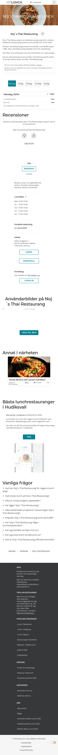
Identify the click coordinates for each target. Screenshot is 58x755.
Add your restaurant (25, 673)
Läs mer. (39, 65)
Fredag (46, 83)
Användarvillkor (26, 743)
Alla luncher (21, 708)
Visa (29, 437)
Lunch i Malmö (23, 634)
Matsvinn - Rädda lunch (26, 645)
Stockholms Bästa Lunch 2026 (29, 718)
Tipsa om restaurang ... (26, 613)
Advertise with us (24, 696)
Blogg (19, 713)
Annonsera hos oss (24, 690)
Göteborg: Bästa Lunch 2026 (28, 724)
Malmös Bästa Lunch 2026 (27, 729)
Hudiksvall (29, 261)
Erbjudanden (22, 655)
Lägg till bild (29, 143)
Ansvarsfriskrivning (26, 750)
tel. (20, 228)
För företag (29, 174)
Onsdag (29, 83)
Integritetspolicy (26, 746)
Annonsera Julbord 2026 (26, 678)
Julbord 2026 (22, 650)
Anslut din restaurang (25, 668)
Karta (29, 252)
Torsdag (38, 83)
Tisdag (20, 83)
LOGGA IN (29, 280)
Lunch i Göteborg (24, 629)
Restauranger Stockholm (27, 640)
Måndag (12, 83)
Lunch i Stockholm (24, 624)
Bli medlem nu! (34, 275)
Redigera (29, 169)
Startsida (11, 551)
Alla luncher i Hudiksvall (15, 415)
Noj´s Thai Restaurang (41, 551)
